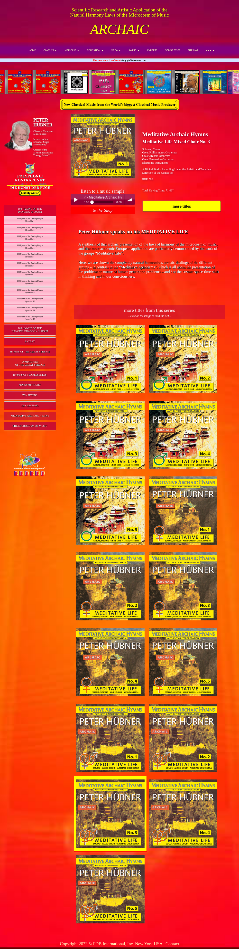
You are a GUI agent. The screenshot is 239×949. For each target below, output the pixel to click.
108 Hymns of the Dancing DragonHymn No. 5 (30, 255)
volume (130, 199)
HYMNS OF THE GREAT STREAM (30, 351)
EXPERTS (152, 50)
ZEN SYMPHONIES (29, 384)
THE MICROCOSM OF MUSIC (29, 425)
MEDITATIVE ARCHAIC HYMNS (30, 415)
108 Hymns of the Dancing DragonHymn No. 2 (30, 229)
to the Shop (103, 210)
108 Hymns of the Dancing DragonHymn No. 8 (30, 282)
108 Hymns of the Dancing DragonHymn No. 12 (30, 318)
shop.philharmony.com (133, 60)
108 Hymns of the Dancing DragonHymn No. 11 (30, 309)
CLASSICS (50, 50)
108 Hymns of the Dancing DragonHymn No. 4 (30, 246)
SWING (134, 50)
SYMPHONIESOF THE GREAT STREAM (30, 363)
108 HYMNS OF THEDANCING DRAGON (30, 210)
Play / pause (76, 199)
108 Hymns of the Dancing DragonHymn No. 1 (30, 220)
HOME (32, 50)
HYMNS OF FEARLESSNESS (29, 374)
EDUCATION (95, 50)
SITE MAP (193, 50)
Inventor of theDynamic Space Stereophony (41, 142)
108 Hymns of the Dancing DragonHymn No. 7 (30, 273)
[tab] (30, 210)
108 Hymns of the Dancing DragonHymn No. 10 (30, 300)
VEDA (116, 50)
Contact (172, 943)
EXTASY (30, 341)
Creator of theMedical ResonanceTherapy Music (43, 152)
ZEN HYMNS (29, 395)
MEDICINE (71, 50)
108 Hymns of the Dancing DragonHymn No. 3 (30, 237)
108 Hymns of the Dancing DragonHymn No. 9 (30, 291)
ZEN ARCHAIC (30, 405)
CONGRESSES (172, 50)
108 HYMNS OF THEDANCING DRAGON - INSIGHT (29, 329)
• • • (210, 50)
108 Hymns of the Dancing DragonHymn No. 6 (30, 264)
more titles (182, 206)
